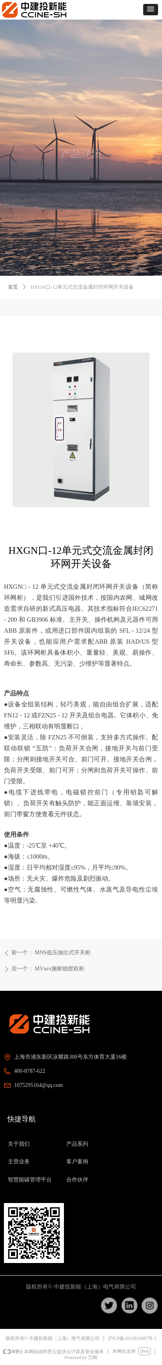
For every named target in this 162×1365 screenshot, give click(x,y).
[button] (150, 9)
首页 (13, 287)
